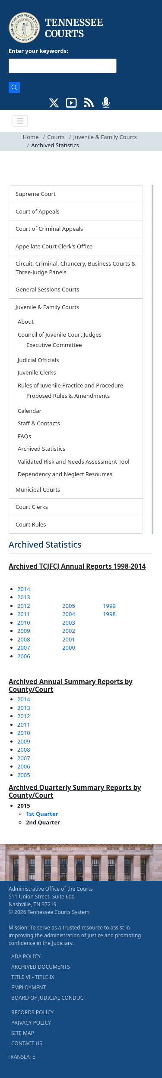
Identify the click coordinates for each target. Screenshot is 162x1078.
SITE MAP (22, 1033)
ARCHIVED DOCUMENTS (40, 966)
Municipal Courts (38, 489)
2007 (23, 647)
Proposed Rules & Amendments (68, 396)
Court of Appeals (38, 211)
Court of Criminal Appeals (49, 228)
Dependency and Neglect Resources (65, 474)
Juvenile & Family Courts (105, 137)
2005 (68, 606)
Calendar (29, 411)
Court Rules (31, 524)
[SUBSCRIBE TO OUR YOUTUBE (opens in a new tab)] (71, 102)
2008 (23, 639)
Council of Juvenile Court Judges (60, 334)
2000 (68, 647)
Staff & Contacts (39, 423)
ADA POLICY (26, 956)
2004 (68, 614)
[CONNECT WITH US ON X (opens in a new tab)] (54, 102)
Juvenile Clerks (37, 372)
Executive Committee (54, 345)
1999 (109, 606)
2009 (23, 631)
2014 (23, 589)
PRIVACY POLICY (31, 1022)
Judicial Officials (38, 360)
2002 (68, 631)
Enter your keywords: (38, 51)
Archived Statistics (41, 448)
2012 (23, 606)
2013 (23, 597)
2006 (23, 656)
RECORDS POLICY (32, 1012)
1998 (109, 614)
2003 (68, 622)
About (26, 321)
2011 (23, 614)
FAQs (24, 436)
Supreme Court (36, 194)
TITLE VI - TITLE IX (32, 977)
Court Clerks (32, 507)
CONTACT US (26, 1043)
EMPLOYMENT (28, 987)
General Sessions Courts (47, 289)
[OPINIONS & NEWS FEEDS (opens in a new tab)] (88, 102)
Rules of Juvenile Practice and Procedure (70, 385)
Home (31, 137)
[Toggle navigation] (20, 121)
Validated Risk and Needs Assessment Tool (74, 461)
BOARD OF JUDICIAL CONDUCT (48, 997)
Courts (55, 137)
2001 (68, 639)
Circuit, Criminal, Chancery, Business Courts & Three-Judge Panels (76, 268)
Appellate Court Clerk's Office (54, 246)
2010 (23, 622)
